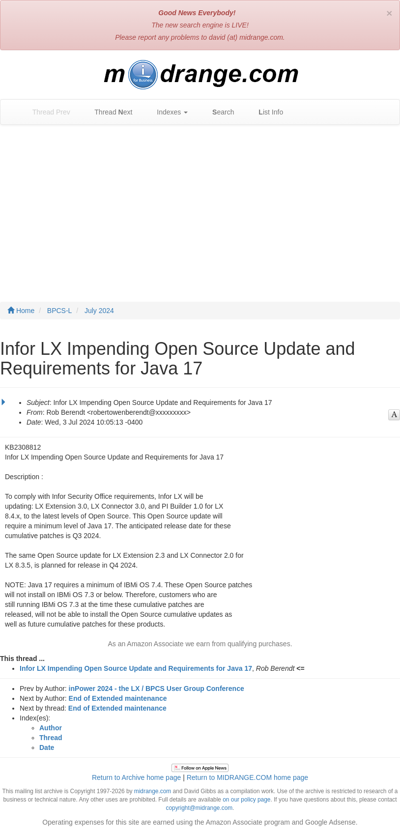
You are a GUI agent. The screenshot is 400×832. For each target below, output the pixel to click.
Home (20, 311)
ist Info (266, 112)
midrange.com (152, 791)
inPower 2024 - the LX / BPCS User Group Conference (156, 688)
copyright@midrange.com (199, 807)
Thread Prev (46, 112)
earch (218, 112)
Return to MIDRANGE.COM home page (247, 777)
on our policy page (246, 799)
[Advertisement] (200, 203)
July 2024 (99, 311)
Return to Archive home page (136, 777)
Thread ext (109, 112)
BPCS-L (59, 311)
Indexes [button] (167, 112)
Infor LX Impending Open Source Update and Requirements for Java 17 (136, 668)
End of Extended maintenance (118, 698)
